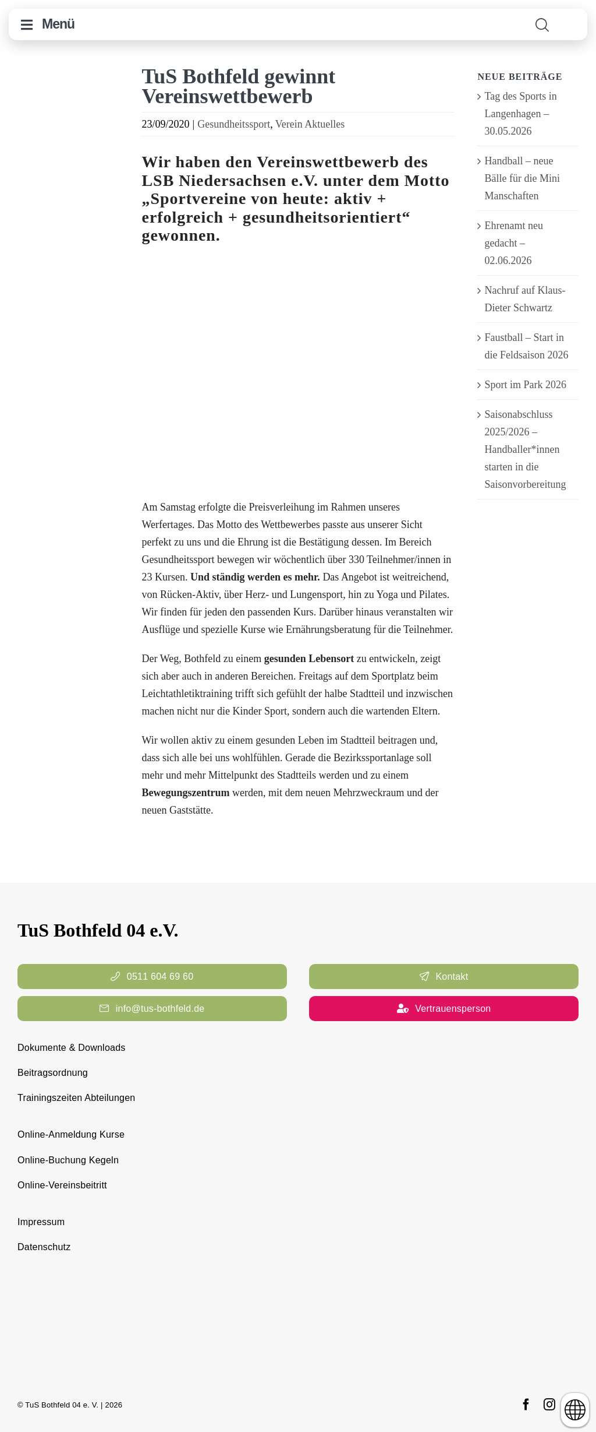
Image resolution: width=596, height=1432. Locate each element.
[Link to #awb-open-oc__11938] (542, 24)
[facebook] (526, 1404)
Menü (58, 23)
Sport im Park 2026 (525, 384)
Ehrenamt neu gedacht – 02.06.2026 (513, 243)
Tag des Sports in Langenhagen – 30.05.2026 (520, 113)
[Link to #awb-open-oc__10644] (27, 24)
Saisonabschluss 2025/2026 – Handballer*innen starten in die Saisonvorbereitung (525, 449)
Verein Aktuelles (310, 124)
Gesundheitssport (233, 124)
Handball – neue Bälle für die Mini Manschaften (521, 178)
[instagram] (549, 1404)
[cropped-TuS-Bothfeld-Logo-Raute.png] (572, 16)
